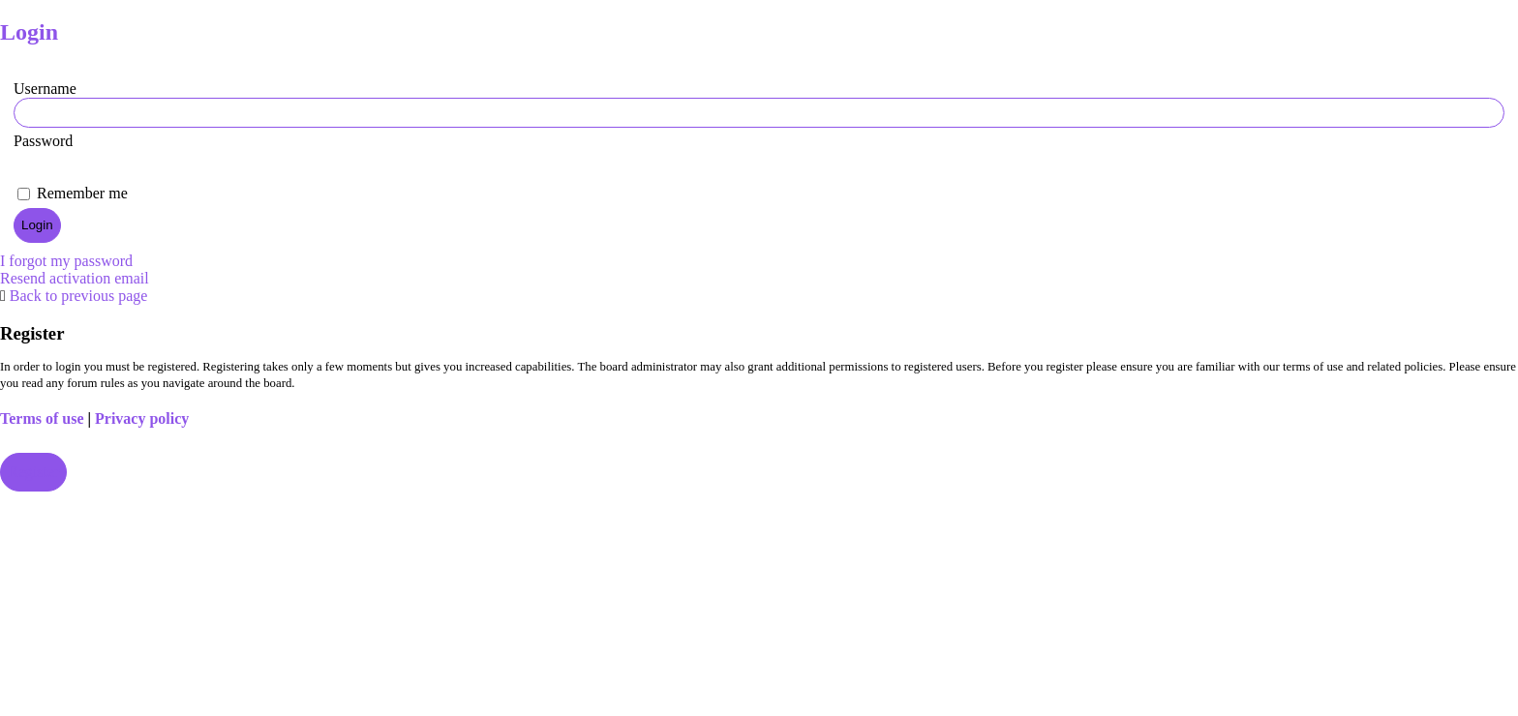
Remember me (72, 193)
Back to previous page (79, 295)
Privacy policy (142, 418)
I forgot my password (66, 261)
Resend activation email (74, 278)
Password (43, 141)
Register (33, 471)
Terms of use (42, 418)
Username (45, 88)
